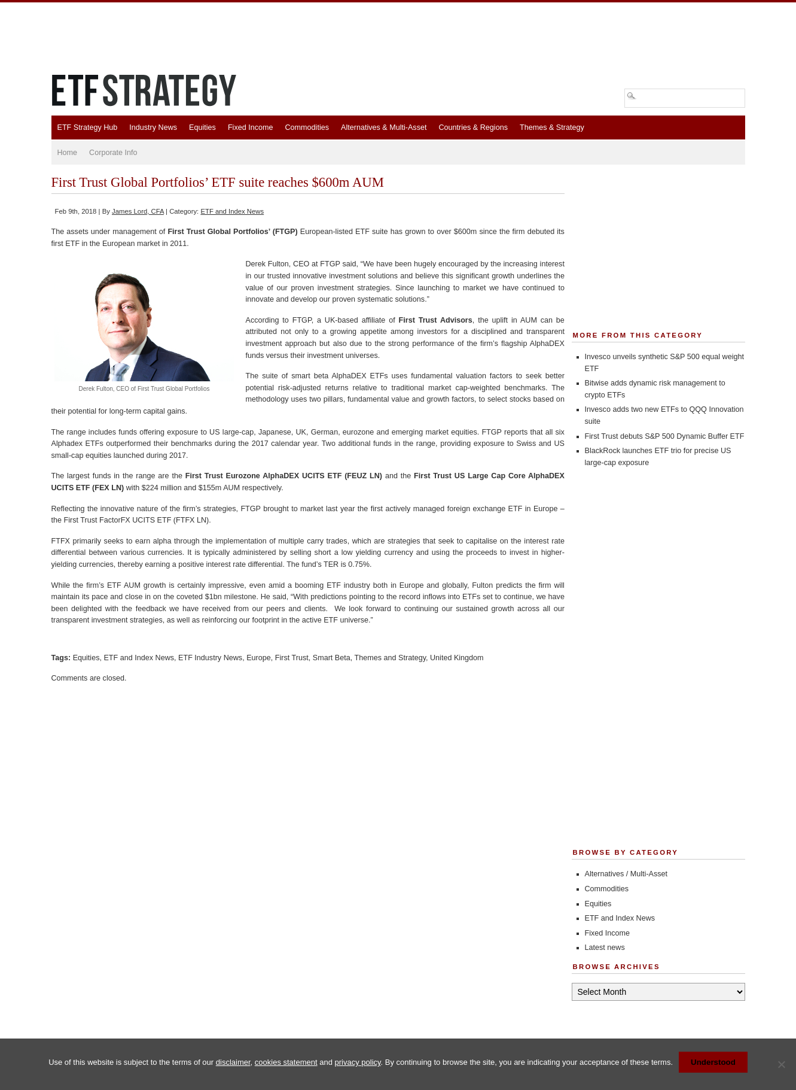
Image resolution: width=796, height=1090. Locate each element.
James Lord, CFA (138, 211)
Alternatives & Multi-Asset (383, 127)
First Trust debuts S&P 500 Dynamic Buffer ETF (665, 436)
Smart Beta (331, 658)
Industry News (153, 127)
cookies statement (286, 1062)
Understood (713, 1062)
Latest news (605, 947)
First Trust (292, 658)
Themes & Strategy (552, 127)
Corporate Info (113, 152)
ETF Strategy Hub (87, 127)
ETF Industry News (210, 658)
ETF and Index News (232, 211)
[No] (781, 1064)
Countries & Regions (473, 127)
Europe (258, 658)
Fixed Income (250, 127)
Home (67, 152)
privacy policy (358, 1062)
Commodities (307, 127)
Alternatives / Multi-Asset (626, 874)
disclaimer (233, 1062)
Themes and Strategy (390, 658)
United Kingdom (457, 658)
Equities (202, 127)
